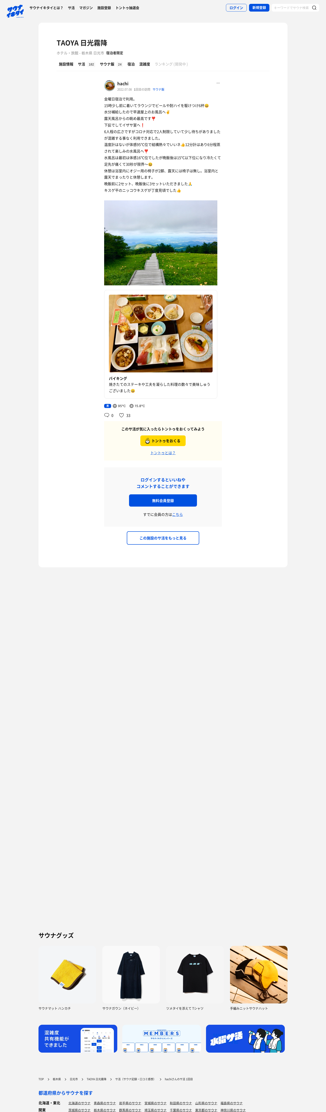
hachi (122, 83)
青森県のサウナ (105, 1103)
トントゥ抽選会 (127, 7)
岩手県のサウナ (130, 1103)
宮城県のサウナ (155, 1103)
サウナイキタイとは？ (46, 7)
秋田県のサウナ (181, 1103)
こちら (177, 514)
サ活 (71, 7)
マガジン (86, 7)
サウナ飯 (158, 89)
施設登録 (104, 7)
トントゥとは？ (163, 452)
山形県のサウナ (206, 1103)
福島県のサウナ (232, 1103)
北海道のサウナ (79, 1103)
